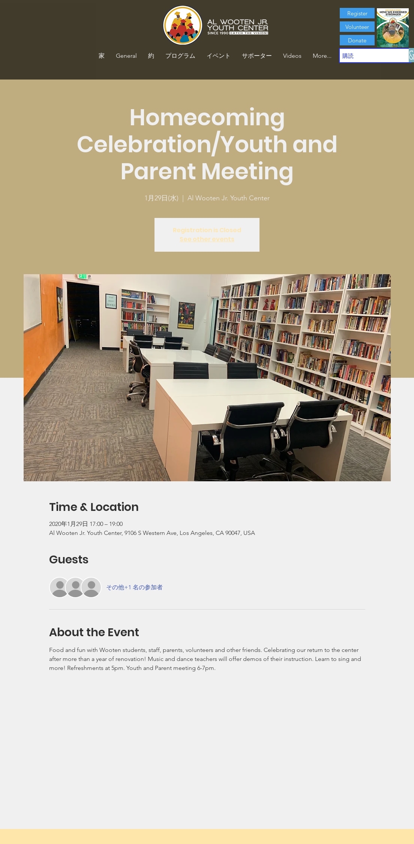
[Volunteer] (357, 26)
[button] (151, 55)
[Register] (357, 13)
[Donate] (357, 40)
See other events (207, 239)
